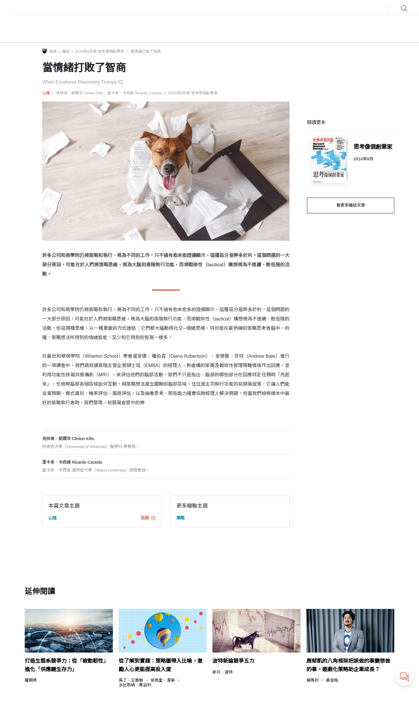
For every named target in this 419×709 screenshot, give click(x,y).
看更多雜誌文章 (350, 205)
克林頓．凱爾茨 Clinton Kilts (80, 93)
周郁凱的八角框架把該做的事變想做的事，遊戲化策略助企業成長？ (348, 665)
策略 (180, 518)
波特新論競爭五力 (233, 661)
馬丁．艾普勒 (131, 680)
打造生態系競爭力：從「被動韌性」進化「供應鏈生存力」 (67, 665)
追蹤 (148, 517)
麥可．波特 (222, 672)
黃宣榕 (332, 680)
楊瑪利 (312, 680)
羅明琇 (31, 680)
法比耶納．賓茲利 (135, 685)
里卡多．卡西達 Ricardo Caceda (134, 93)
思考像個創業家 (373, 146)
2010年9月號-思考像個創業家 (99, 51)
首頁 (53, 51)
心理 (46, 93)
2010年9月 (363, 159)
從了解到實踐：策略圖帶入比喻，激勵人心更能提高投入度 (161, 665)
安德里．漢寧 (162, 680)
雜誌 (66, 51)
